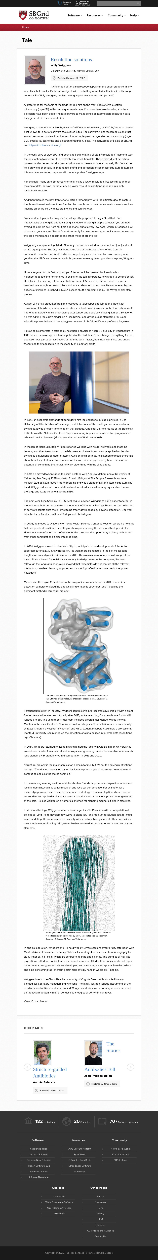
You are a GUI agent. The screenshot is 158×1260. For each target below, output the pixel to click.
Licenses (100, 1225)
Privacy (100, 1213)
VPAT (100, 1219)
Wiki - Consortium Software (59, 1202)
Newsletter (100, 1202)
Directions (59, 1213)
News (100, 1208)
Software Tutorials (39, 1171)
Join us (100, 1196)
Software (73, 15)
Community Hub (120, 1154)
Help (133, 15)
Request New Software (39, 1160)
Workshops (80, 1171)
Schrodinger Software (79, 1166)
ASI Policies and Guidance (100, 1230)
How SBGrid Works (120, 1149)
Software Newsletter (38, 1177)
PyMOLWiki (79, 1154)
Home (25, 27)
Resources (94, 15)
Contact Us (59, 1196)
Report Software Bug (39, 1166)
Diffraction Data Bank (80, 1160)
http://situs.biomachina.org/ (45, 145)
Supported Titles (38, 1149)
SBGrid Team (120, 1160)
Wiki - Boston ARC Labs (59, 1208)
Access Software (39, 1154)
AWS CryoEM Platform (79, 1149)
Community (115, 15)
